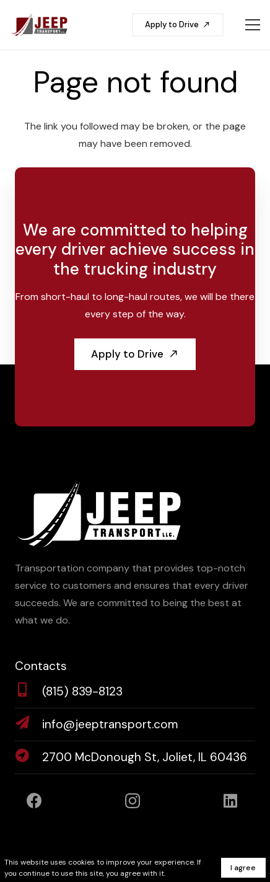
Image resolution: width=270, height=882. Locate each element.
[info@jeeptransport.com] (28, 724)
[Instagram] (132, 801)
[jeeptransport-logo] (39, 24)
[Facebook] (34, 801)
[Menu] (252, 24)
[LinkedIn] (230, 801)
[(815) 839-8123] (28, 691)
